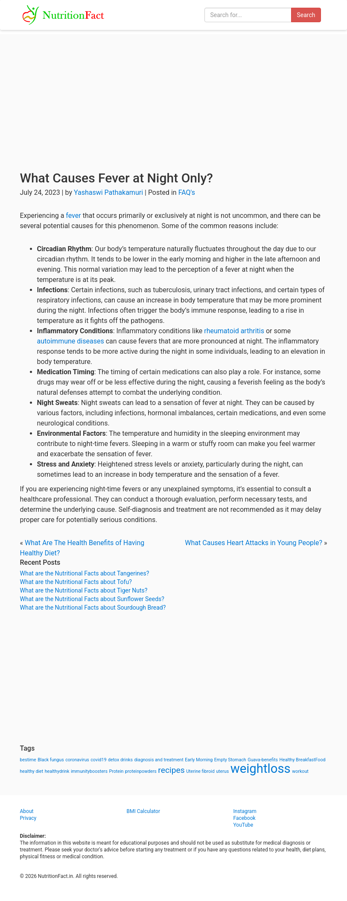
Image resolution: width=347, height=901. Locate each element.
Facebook (244, 818)
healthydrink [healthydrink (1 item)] (57, 771)
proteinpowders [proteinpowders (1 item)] (141, 771)
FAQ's (186, 192)
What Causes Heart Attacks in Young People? (253, 543)
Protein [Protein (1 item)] (116, 771)
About (27, 811)
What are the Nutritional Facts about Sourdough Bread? (93, 607)
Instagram (245, 811)
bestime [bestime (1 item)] (28, 760)
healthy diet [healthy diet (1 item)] (32, 771)
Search (306, 15)
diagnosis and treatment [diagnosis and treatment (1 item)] (159, 760)
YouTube (243, 825)
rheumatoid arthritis (234, 331)
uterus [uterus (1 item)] (222, 771)
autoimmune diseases (70, 341)
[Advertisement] (173, 94)
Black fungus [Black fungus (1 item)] (51, 760)
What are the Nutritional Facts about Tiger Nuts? (84, 590)
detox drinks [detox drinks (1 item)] (120, 760)
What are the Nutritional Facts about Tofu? (76, 581)
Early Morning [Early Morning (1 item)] (199, 760)
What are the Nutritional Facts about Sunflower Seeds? (92, 599)
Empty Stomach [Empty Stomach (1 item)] (230, 760)
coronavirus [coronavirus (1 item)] (77, 760)
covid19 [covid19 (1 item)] (98, 760)
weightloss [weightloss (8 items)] (260, 768)
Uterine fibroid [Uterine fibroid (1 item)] (200, 771)
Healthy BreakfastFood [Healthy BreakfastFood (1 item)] (302, 760)
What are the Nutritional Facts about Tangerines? (84, 573)
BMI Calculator (143, 811)
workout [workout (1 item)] (300, 771)
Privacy (28, 818)
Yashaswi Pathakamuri (108, 192)
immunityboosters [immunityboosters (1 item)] (89, 771)
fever (73, 215)
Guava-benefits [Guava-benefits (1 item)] (263, 760)
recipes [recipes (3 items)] (171, 770)
